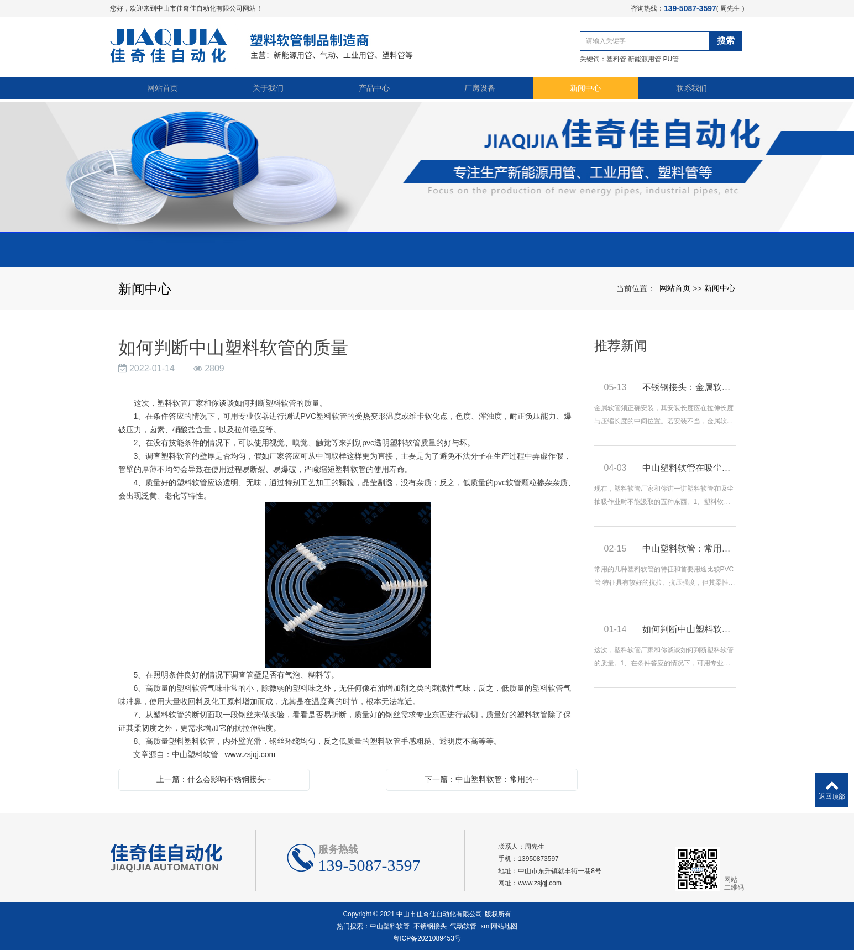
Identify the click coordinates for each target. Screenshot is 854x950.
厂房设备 (479, 89)
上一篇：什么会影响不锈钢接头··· (213, 779)
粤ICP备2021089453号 (427, 938)
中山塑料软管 (390, 926)
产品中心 (374, 89)
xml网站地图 (498, 926)
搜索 (728, 40)
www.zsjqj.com (249, 754)
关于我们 (268, 89)
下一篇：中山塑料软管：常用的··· (482, 779)
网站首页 (162, 89)
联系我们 (691, 89)
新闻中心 (585, 89)
